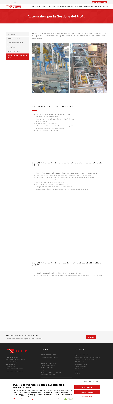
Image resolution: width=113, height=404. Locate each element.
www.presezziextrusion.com (48, 365)
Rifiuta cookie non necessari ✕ (91, 381)
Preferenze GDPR (87, 396)
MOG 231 (77, 373)
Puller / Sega (12, 47)
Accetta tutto (87, 387)
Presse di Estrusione (14, 38)
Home (32, 6)
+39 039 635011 (12, 364)
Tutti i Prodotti (12, 34)
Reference (94, 6)
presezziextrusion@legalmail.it (16, 371)
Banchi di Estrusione (14, 51)
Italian (15, 2)
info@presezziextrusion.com (16, 368)
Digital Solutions (61, 6)
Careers (104, 2)
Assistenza (52, 6)
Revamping (87, 6)
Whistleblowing (79, 368)
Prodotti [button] (44, 6)
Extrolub (70, 6)
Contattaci (91, 337)
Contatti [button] (105, 6)
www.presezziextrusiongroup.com (49, 357)
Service (96, 2)
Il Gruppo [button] (38, 6)
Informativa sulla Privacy (81, 364)
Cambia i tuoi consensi (80, 366)
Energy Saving (78, 6)
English (10, 2)
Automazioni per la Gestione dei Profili (17, 57)
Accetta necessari (87, 392)
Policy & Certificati (79, 362)
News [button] (99, 6)
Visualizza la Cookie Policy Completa (24, 399)
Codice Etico (78, 371)
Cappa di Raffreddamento (16, 43)
